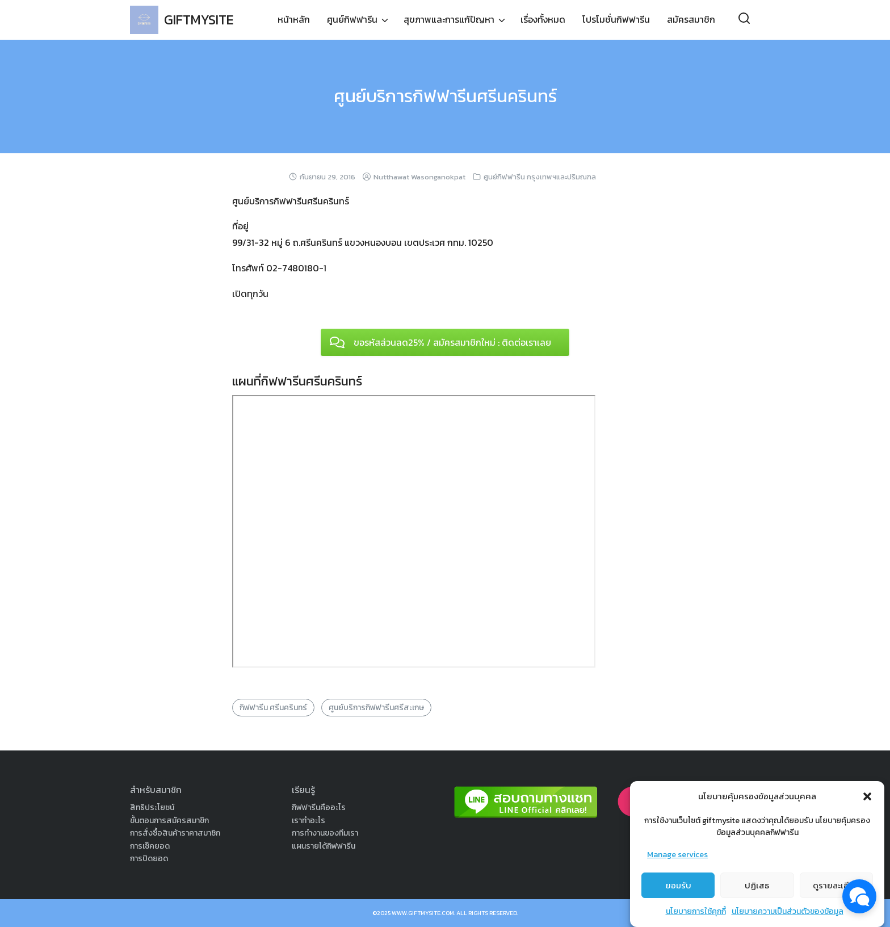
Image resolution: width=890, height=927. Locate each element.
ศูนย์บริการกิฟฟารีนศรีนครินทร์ (445, 96)
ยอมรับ (678, 885)
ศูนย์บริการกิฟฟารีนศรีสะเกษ (376, 708)
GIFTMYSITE (200, 20)
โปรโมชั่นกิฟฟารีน (616, 20)
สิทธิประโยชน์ (152, 807)
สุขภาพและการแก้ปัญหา (449, 20)
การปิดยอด (149, 859)
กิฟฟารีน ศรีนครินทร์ (273, 708)
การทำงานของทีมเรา (325, 833)
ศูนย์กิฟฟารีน (352, 20)
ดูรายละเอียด (836, 885)
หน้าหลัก (294, 20)
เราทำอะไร (308, 821)
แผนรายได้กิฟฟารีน (323, 846)
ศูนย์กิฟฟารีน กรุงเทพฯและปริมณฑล (540, 176)
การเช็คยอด (150, 846)
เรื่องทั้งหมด (542, 20)
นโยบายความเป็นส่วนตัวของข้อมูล (787, 911)
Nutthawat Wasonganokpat (419, 176)
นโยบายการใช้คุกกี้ (696, 911)
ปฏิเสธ (757, 885)
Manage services (677, 855)
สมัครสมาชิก (691, 20)
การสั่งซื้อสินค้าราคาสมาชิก (175, 833)
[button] (867, 796)
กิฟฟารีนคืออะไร (319, 807)
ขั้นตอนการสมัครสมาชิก (169, 821)
